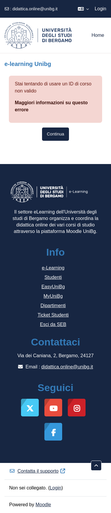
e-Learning (53, 267)
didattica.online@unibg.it (35, 8)
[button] (83, 9)
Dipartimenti (53, 305)
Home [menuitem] (97, 35)
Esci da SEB (53, 324)
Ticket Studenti (53, 314)
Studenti (53, 277)
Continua (55, 134)
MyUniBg (53, 296)
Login (100, 8)
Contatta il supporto (37, 471)
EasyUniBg (53, 286)
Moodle (43, 504)
